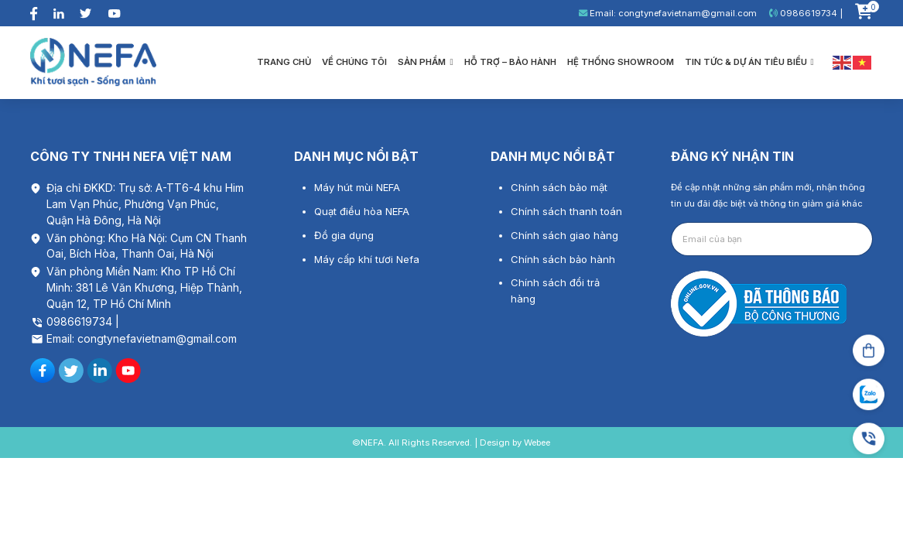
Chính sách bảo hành (563, 259)
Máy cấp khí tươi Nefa (366, 259)
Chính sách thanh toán (566, 211)
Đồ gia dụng (344, 235)
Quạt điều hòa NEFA (361, 211)
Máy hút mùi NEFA (357, 187)
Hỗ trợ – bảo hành (510, 61)
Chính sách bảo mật (559, 187)
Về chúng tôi (354, 61)
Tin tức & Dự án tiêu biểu (749, 61)
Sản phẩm (425, 61)
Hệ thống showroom (620, 61)
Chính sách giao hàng (564, 235)
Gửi (847, 239)
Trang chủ (284, 61)
